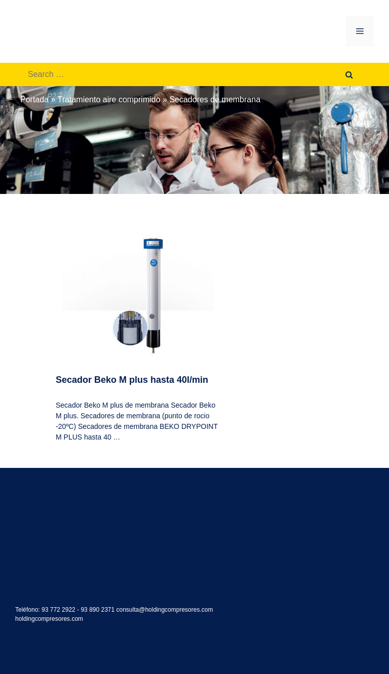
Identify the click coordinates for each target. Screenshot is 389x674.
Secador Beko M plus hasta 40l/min (132, 380)
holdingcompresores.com (49, 618)
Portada (34, 99)
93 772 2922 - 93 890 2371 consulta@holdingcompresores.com (127, 609)
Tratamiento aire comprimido (109, 99)
